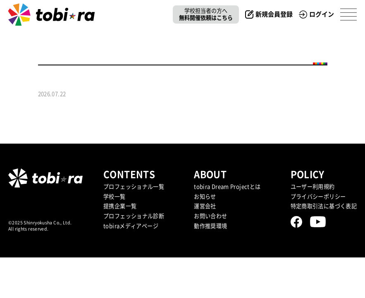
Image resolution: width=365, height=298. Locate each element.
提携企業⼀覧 (119, 206)
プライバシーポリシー (318, 196)
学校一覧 (114, 196)
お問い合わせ (210, 216)
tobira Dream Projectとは (227, 187)
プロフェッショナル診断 (133, 216)
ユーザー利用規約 (313, 187)
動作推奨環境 (210, 226)
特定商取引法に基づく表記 (324, 206)
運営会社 (205, 206)
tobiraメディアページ (130, 226)
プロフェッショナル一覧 (133, 187)
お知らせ (205, 196)
